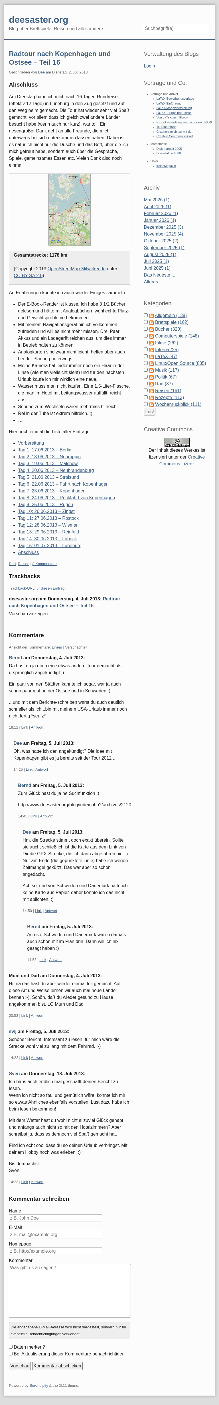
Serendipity (39, 1385)
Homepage (20, 1244)
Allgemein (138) (171, 315)
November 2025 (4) (163, 234)
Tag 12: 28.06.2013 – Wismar (48, 525)
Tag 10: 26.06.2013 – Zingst (46, 511)
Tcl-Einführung (167, 126)
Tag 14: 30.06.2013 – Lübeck (47, 538)
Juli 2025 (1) (156, 261)
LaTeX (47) (166, 356)
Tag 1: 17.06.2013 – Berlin (44, 449)
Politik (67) (166, 377)
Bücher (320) (168, 329)
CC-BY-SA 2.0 (28, 275)
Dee (41, 72)
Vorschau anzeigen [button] (28, 613)
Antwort (37, 727)
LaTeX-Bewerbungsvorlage (175, 98)
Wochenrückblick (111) (178, 404)
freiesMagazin (166, 165)
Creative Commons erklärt (175, 136)
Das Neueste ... (159, 275)
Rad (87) (164, 383)
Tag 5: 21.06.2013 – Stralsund (48, 477)
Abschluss (28, 552)
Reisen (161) (168, 390)
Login (149, 66)
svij (13, 1031)
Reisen (23, 564)
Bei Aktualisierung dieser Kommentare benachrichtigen (69, 1353)
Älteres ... (153, 281)
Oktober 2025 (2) (161, 240)
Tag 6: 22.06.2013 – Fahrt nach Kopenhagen (63, 484)
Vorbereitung (31, 443)
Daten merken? (29, 1347)
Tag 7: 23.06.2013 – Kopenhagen (52, 490)
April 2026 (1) (157, 206)
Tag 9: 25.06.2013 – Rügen (45, 504)
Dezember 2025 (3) (163, 227)
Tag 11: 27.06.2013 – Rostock (48, 518)
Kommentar (21, 1260)
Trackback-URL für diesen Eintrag (36, 588)
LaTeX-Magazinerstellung (174, 108)
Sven (14, 1073)
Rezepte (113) (169, 397)
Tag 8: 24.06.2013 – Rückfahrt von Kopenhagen (66, 497)
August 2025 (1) (160, 254)
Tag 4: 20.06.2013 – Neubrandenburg (56, 470)
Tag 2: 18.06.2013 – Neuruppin (49, 456)
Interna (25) (167, 349)
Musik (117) (167, 370)
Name (15, 1210)
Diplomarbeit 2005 (169, 148)
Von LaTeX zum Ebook (172, 117)
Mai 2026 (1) (156, 199)
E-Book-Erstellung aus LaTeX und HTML (185, 122)
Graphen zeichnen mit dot (174, 131)
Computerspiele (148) (177, 336)
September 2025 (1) (164, 247)
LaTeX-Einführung (169, 103)
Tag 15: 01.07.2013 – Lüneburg (49, 545)
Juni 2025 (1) (157, 268)
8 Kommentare (45, 564)
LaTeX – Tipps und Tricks (174, 112)
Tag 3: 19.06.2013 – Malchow (48, 463)
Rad (12, 564)
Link (24, 727)
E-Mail (15, 1227)
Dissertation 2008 (169, 153)
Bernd (15, 657)
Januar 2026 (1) (160, 220)
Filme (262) (166, 342)
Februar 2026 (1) (161, 213)
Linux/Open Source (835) (180, 363)
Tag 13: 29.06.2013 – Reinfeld (48, 531)
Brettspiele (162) (171, 322)
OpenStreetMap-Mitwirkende (77, 268)
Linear (57, 647)
